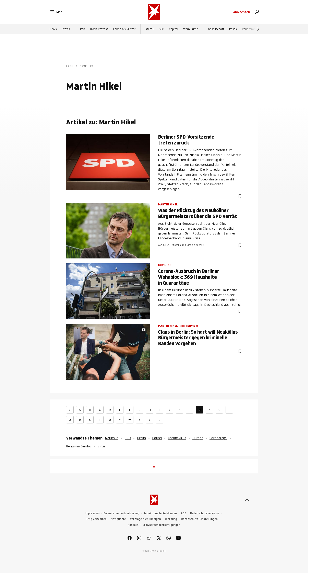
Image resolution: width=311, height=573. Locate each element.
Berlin (141, 438)
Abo (241, 12)
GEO (161, 29)
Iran (82, 29)
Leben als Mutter (124, 29)
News (53, 29)
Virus (101, 446)
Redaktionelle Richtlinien (160, 513)
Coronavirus (177, 438)
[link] (257, 12)
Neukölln (111, 438)
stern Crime (190, 29)
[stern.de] (154, 12)
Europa (197, 438)
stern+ (149, 29)
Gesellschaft (216, 29)
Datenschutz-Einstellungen (199, 519)
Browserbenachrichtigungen (161, 525)
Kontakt (133, 525)
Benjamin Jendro (78, 446)
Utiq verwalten (96, 519)
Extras (66, 29)
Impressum (92, 513)
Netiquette (118, 519)
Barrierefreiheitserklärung (121, 513)
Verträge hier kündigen (145, 519)
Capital (173, 29)
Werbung (171, 519)
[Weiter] (258, 29)
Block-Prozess (99, 29)
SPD (128, 438)
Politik (233, 29)
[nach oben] (246, 500)
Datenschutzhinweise (204, 513)
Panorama (248, 29)
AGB (183, 513)
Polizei (157, 438)
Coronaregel (218, 438)
